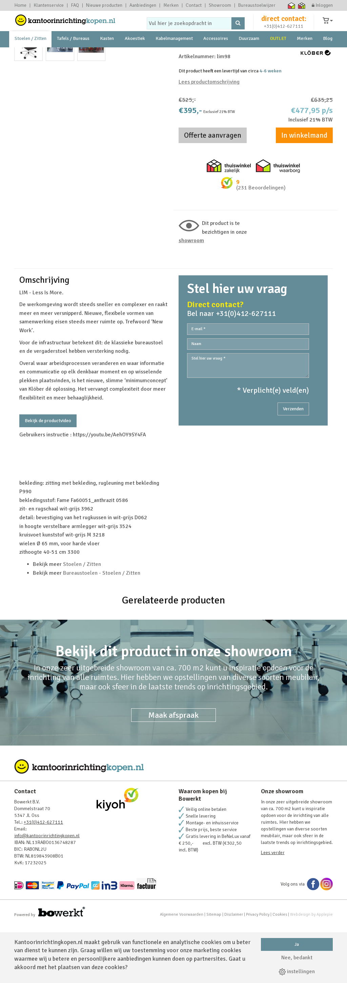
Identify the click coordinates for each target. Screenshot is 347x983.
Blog (327, 54)
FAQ (75, 5)
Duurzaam (249, 54)
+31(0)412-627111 (283, 33)
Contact (194, 5)
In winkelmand (304, 193)
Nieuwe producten (104, 5)
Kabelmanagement (174, 54)
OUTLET (278, 54)
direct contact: (283, 25)
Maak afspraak (173, 773)
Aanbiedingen (142, 5)
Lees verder (273, 911)
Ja (296, 944)
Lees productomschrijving (209, 140)
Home (20, 5)
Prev (23, 160)
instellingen (297, 971)
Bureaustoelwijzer (256, 5)
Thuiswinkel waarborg (291, 5)
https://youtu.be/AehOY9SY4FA (109, 492)
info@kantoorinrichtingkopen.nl (47, 894)
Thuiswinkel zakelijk (301, 5)
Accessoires (215, 54)
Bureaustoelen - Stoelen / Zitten (101, 631)
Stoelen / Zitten (30, 54)
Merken (171, 5)
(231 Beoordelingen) (261, 246)
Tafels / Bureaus (73, 54)
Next (159, 160)
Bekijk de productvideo (48, 479)
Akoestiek (135, 54)
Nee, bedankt (296, 957)
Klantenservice (49, 5)
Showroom (220, 5)
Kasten (107, 54)
